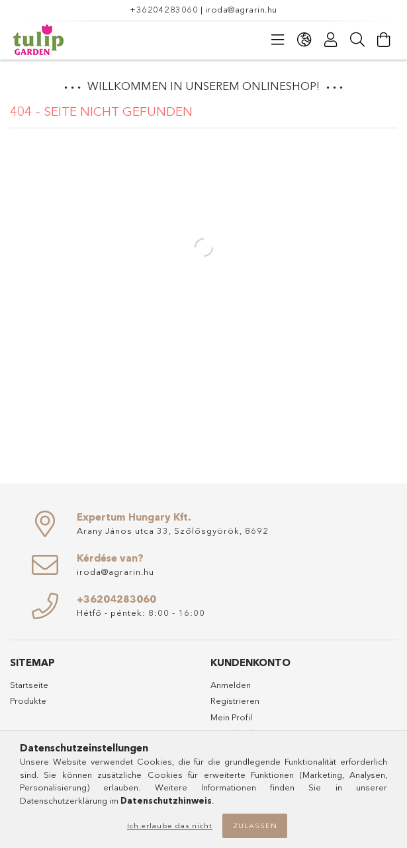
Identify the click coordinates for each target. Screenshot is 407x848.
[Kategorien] (278, 39)
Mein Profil (231, 717)
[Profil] (331, 39)
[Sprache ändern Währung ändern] (304, 39)
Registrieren (234, 700)
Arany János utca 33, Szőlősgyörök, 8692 (173, 530)
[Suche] (357, 39)
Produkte (28, 700)
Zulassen (255, 825)
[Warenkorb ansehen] (384, 39)
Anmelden (230, 684)
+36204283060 (164, 9)
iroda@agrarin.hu (241, 9)
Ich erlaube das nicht (169, 825)
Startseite (29, 684)
